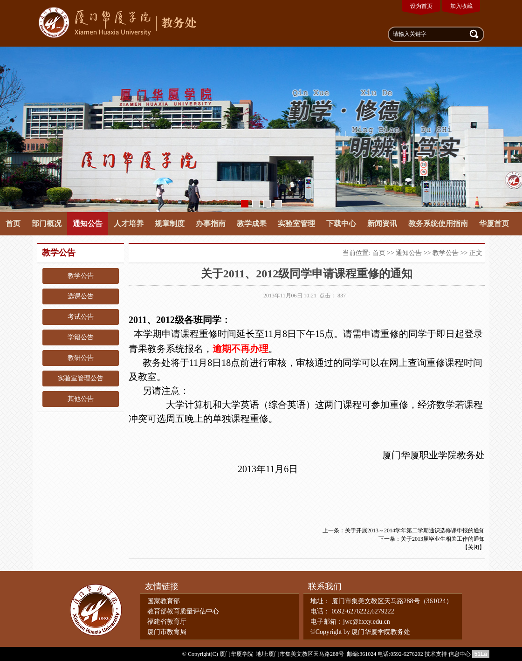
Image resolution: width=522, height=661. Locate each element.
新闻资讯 (382, 223)
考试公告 (81, 316)
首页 (13, 223)
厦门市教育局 (166, 631)
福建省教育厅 (166, 621)
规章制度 (170, 223)
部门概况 (47, 223)
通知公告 (88, 223)
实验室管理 (296, 223)
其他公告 (81, 398)
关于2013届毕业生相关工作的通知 (443, 539)
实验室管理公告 (80, 378)
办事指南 (211, 223)
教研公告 (81, 357)
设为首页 (421, 6)
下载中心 (341, 223)
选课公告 (81, 296)
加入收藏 (461, 6)
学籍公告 (81, 337)
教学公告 (81, 275)
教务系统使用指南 (438, 223)
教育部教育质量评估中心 (183, 611)
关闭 (473, 547)
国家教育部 (163, 601)
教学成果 (252, 223)
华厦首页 (494, 223)
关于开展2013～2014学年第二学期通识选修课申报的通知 (415, 530)
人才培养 (129, 223)
